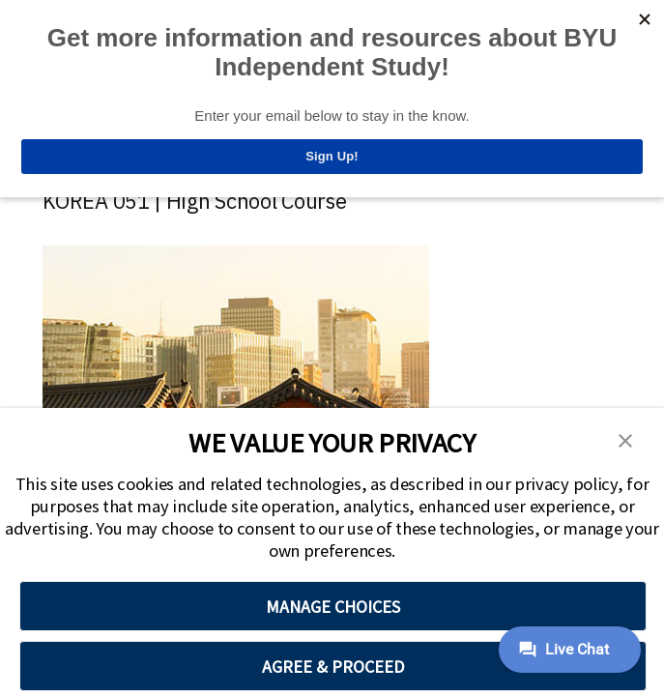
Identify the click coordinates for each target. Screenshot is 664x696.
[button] (625, 438)
